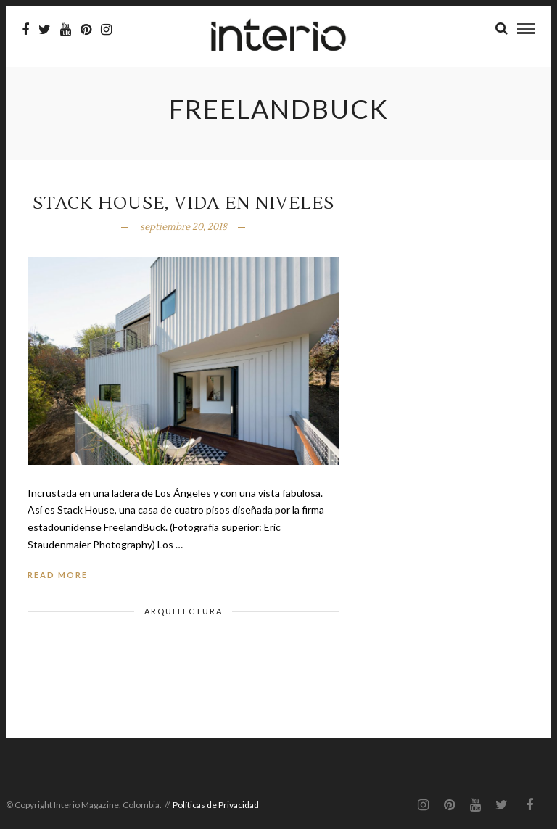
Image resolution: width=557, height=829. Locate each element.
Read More (58, 575)
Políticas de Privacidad (216, 804)
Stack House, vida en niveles (183, 203)
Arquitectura (183, 611)
